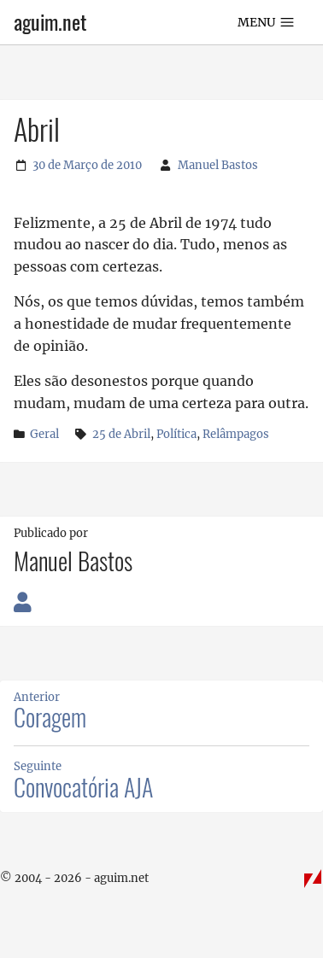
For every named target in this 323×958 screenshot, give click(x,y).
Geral (44, 434)
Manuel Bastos (218, 165)
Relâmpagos (236, 434)
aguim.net (50, 22)
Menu (267, 22)
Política (176, 434)
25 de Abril (121, 434)
